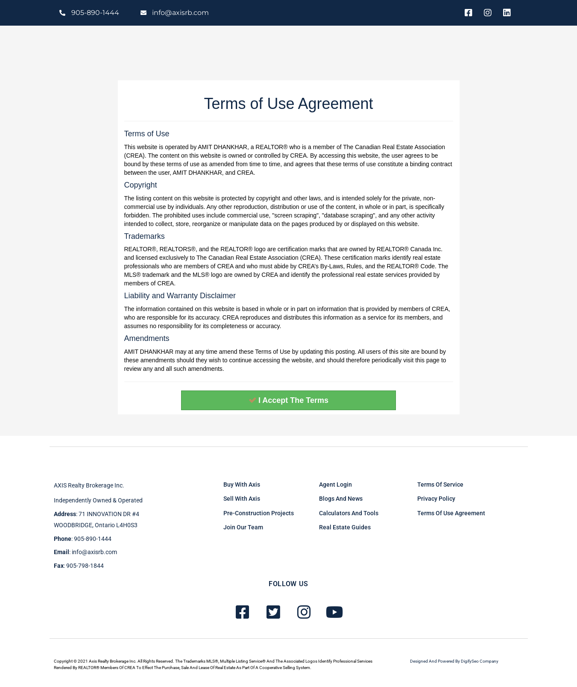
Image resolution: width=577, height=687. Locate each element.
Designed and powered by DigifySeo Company (454, 661)
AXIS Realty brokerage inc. (89, 485)
